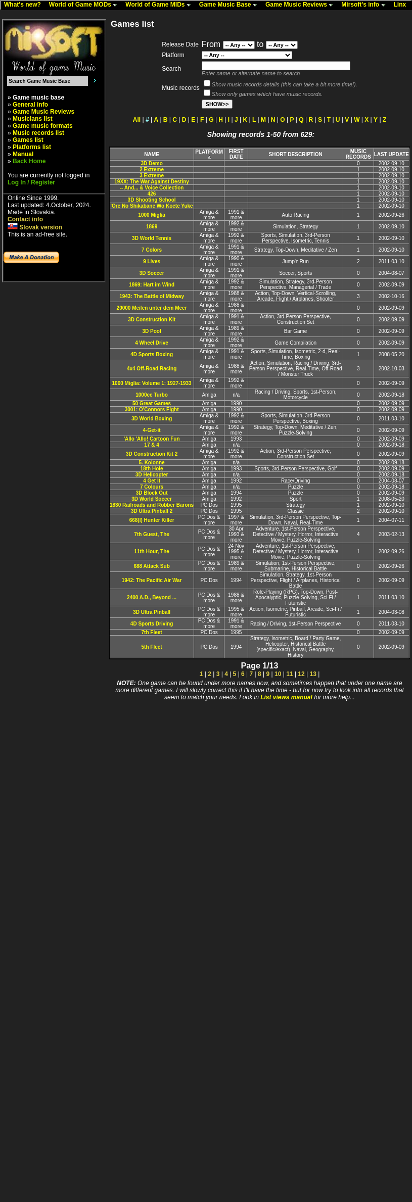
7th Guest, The (151, 534)
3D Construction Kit (151, 319)
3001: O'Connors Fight (152, 409)
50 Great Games (151, 403)
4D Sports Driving (151, 624)
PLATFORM (209, 154)
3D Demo (151, 163)
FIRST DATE (236, 154)
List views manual (286, 697)
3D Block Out (152, 493)
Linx (402, 5)
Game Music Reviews (301, 5)
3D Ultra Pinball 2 (151, 511)
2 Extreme (152, 169)
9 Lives (151, 261)
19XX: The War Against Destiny (151, 181)
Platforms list (32, 147)
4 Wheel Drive (151, 343)
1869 (151, 226)
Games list (28, 139)
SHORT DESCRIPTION (296, 154)
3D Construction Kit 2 (151, 454)
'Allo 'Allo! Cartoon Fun (152, 439)
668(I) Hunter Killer (151, 520)
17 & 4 (151, 445)
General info (30, 104)
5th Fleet (152, 647)
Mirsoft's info (365, 5)
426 (152, 194)
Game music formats (43, 125)
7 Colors (152, 250)
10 (277, 674)
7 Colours (151, 487)
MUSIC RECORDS (358, 154)
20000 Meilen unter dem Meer (152, 308)
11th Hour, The (151, 551)
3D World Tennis (151, 238)
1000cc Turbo (151, 395)
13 (313, 674)
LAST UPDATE (391, 154)
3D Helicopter (151, 474)
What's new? (25, 5)
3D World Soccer (151, 499)
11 (289, 674)
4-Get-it (152, 430)
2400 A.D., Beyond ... (151, 597)
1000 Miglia (151, 215)
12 (301, 674)
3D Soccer (152, 273)
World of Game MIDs (160, 5)
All (137, 119)
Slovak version (35, 227)
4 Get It (151, 481)
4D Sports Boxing (151, 354)
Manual (23, 154)
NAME (151, 154)
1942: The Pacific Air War (152, 580)
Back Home (29, 161)
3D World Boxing (151, 418)
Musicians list (33, 118)
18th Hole (152, 468)
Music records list (38, 132)
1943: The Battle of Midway (151, 296)
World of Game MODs (85, 5)
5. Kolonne (152, 462)
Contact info (25, 219)
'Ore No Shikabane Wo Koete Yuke (152, 206)
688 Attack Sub (151, 566)
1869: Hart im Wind (151, 284)
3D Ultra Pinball (151, 612)
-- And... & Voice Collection (152, 187)
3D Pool (151, 331)
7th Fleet (152, 632)
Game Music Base (230, 5)
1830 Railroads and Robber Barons (152, 505)
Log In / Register (31, 182)
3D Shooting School (152, 200)
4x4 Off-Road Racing (151, 368)
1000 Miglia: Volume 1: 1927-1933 (152, 383)
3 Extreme (152, 175)
